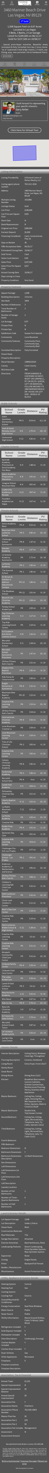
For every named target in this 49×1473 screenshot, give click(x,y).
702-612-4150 (31, 184)
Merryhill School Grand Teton (8, 1025)
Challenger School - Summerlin (7, 542)
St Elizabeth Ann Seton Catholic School (9, 634)
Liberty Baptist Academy (9, 801)
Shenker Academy (6, 549)
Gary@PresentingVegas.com (12, 116)
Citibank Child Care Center (8, 971)
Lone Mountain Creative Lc (8, 727)
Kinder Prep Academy (7, 827)
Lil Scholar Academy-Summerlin (7, 557)
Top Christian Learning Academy (8, 616)
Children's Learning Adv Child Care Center (7, 886)
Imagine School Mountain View (9, 484)
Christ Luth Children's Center (7, 903)
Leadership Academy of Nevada (7, 492)
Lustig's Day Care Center (7, 1039)
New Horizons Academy (8, 993)
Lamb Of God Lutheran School (8, 986)
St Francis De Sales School (7, 1017)
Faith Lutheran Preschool (8, 895)
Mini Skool (6, 999)
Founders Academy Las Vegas (7, 501)
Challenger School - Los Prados (7, 857)
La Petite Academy (6, 565)
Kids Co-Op (7, 1003)
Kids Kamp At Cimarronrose (8, 678)
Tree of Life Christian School (7, 744)
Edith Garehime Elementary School (7, 420)
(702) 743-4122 (7, 118)
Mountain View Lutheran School (8, 533)
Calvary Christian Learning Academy (6, 764)
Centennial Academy (7, 773)
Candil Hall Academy (7, 786)
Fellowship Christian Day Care (8, 794)
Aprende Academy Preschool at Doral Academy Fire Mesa (8, 464)
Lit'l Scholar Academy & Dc (8, 1032)
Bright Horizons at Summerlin (7, 686)
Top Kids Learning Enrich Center (9, 625)
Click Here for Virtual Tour (24, 130)
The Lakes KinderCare (7, 978)
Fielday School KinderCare (8, 608)
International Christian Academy (8, 720)
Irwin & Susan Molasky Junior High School (8, 431)
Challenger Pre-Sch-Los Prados (9, 849)
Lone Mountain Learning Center (8, 735)
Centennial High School (7, 438)
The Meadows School (8, 592)
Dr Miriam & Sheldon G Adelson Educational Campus (7, 582)
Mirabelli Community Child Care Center (7, 956)
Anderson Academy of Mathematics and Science (8, 868)
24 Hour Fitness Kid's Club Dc (9, 662)
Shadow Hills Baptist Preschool (7, 670)
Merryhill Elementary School (7, 643)
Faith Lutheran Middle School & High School (9, 927)
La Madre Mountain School (6, 809)
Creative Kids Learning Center (8, 704)
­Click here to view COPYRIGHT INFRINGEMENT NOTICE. (24, 1455)
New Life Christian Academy (6, 1009)
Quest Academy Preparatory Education (9, 476)
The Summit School (7, 571)
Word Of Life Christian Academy (7, 600)
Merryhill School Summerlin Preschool (7, 653)
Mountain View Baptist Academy (8, 695)
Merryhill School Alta (7, 779)
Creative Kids (8, 822)
